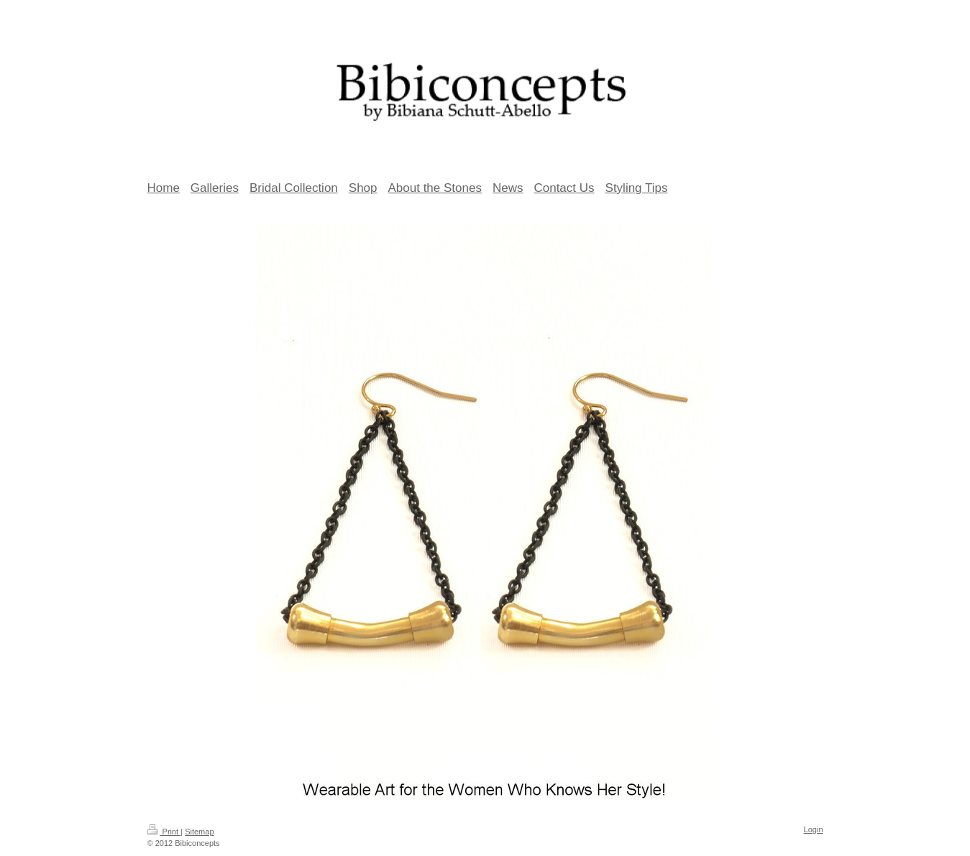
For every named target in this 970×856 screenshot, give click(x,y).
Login (813, 829)
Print (164, 831)
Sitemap (199, 831)
